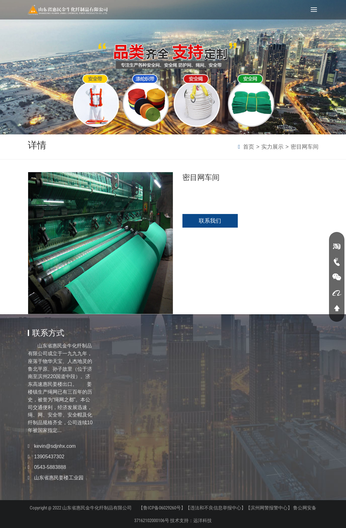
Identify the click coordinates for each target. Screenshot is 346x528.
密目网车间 (304, 147)
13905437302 (49, 456)
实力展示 (272, 147)
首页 (248, 147)
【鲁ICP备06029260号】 (162, 508)
